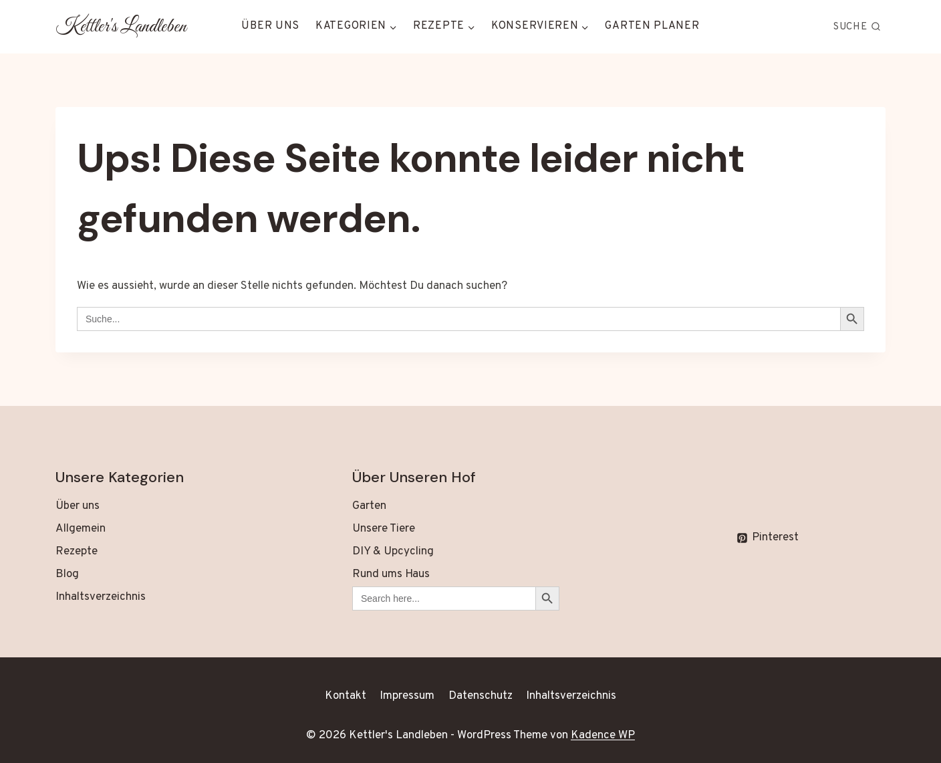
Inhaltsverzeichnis (100, 597)
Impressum (407, 696)
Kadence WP (603, 735)
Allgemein (80, 529)
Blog (67, 574)
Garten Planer (652, 26)
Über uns (270, 26)
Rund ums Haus (391, 574)
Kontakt (345, 696)
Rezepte (76, 551)
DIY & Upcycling (393, 551)
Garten (369, 506)
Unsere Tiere (383, 529)
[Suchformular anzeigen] (857, 27)
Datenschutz (480, 696)
